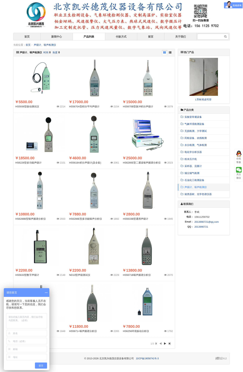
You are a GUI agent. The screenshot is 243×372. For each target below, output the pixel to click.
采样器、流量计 (191, 166)
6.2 (221, 358)
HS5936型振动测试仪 (27, 106)
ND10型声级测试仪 (79, 275)
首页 (27, 36)
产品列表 (89, 36)
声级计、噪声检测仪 (45, 44)
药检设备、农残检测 (194, 138)
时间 (45, 52)
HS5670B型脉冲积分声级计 (138, 106)
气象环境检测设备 (192, 124)
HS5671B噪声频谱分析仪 (137, 275)
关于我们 (180, 36)
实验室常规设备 (191, 117)
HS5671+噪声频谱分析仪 (83, 331)
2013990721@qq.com (206, 221)
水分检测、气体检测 (194, 145)
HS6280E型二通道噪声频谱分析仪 (142, 162)
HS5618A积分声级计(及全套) (85, 162)
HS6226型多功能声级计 (28, 162)
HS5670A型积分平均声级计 (84, 106)
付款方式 (121, 36)
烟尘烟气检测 (190, 173)
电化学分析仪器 (191, 152)
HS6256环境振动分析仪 (136, 331)
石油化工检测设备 (192, 180)
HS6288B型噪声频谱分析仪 (30, 218)
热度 (55, 52)
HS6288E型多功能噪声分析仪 (85, 218)
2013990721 (201, 226)
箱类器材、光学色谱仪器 (196, 194)
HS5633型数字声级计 (27, 275)
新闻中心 (56, 36)
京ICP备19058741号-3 (147, 358)
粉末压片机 (189, 159)
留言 (150, 36)
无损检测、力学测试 (194, 131)
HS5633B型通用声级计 (135, 218)
